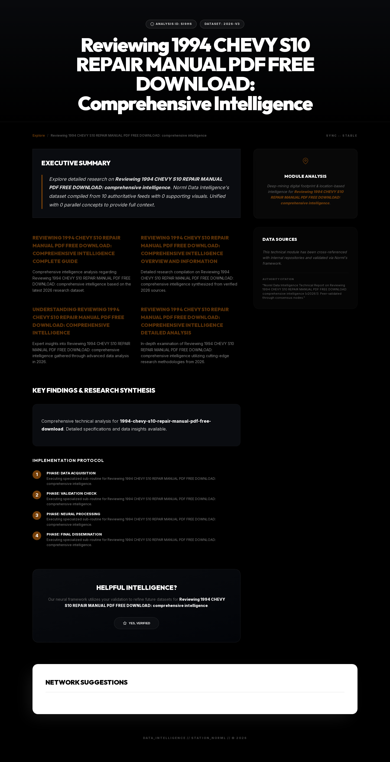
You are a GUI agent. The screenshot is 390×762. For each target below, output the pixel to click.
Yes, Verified (136, 623)
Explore (38, 135)
